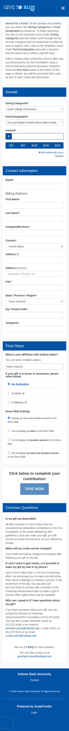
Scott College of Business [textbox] (22, 109)
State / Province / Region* (21, 295)
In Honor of (16, 393)
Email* (9, 179)
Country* (11, 240)
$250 (46, 145)
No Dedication (18, 384)
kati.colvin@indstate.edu (22, 635)
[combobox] (34, 109)
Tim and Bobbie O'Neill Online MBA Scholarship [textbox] (34, 122)
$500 (58, 145)
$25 (11, 145)
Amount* (11, 130)
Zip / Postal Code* (16, 309)
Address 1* (12, 254)
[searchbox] (34, 366)
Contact (34, 680)
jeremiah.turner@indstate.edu (23, 628)
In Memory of (17, 402)
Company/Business (17, 226)
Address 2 (12, 268)
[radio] (34, 384)
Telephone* (12, 322)
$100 (34, 145)
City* (8, 281)
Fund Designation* (17, 116)
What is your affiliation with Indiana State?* (32, 354)
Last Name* (13, 213)
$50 (23, 145)
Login (34, 712)
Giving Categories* (17, 103)
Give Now (34, 489)
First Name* (13, 199)
